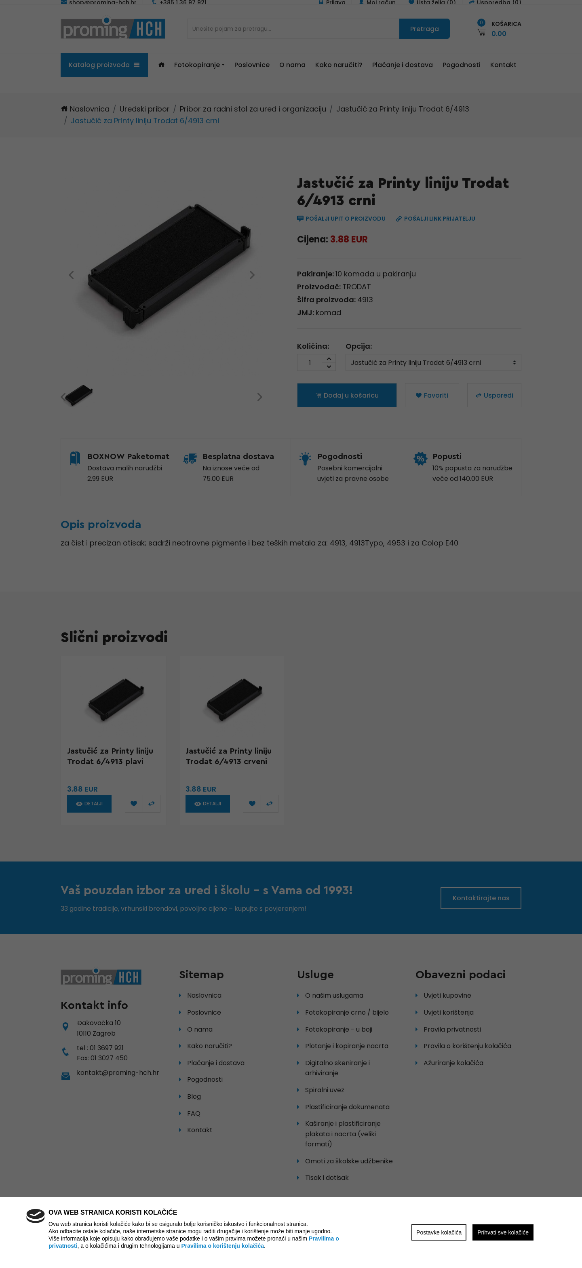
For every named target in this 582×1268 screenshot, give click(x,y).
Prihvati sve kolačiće (503, 1232)
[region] (291, 634)
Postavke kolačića (439, 1232)
